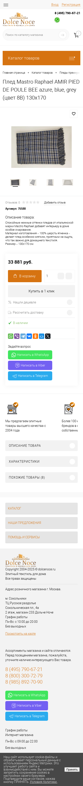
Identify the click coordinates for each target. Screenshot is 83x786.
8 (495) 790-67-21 (67, 13)
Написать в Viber (30, 365)
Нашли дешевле (22, 302)
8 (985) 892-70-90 (23, 682)
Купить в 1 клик (41, 291)
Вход (54, 4)
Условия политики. (43, 782)
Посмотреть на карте (20, 633)
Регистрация (71, 4)
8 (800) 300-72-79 (23, 676)
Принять (72, 769)
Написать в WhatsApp (30, 355)
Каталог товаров (41, 58)
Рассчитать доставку (26, 312)
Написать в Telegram (30, 376)
